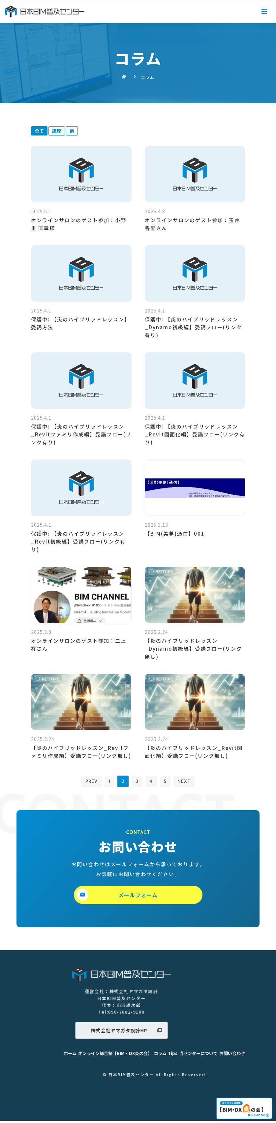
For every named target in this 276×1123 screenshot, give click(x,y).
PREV (85, 782)
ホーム (203, 1055)
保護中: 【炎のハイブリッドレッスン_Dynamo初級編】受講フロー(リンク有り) (193, 327)
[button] (138, 897)
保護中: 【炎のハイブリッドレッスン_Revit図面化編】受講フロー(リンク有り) (195, 434)
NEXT (190, 782)
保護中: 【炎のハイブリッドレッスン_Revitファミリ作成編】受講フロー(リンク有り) (81, 434)
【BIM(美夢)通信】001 (175, 533)
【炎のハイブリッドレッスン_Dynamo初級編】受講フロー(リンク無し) (193, 648)
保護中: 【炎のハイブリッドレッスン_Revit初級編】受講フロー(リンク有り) (78, 541)
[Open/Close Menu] (265, 11)
